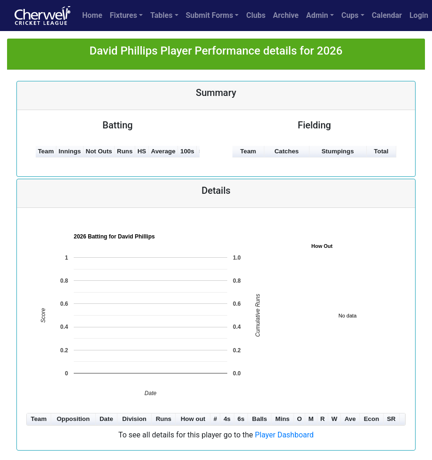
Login (418, 15)
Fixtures (123, 15)
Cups (350, 15)
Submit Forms (209, 15)
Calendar (387, 15)
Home (92, 15)
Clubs (255, 15)
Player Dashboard (284, 434)
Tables (161, 15)
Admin (317, 15)
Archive (286, 15)
